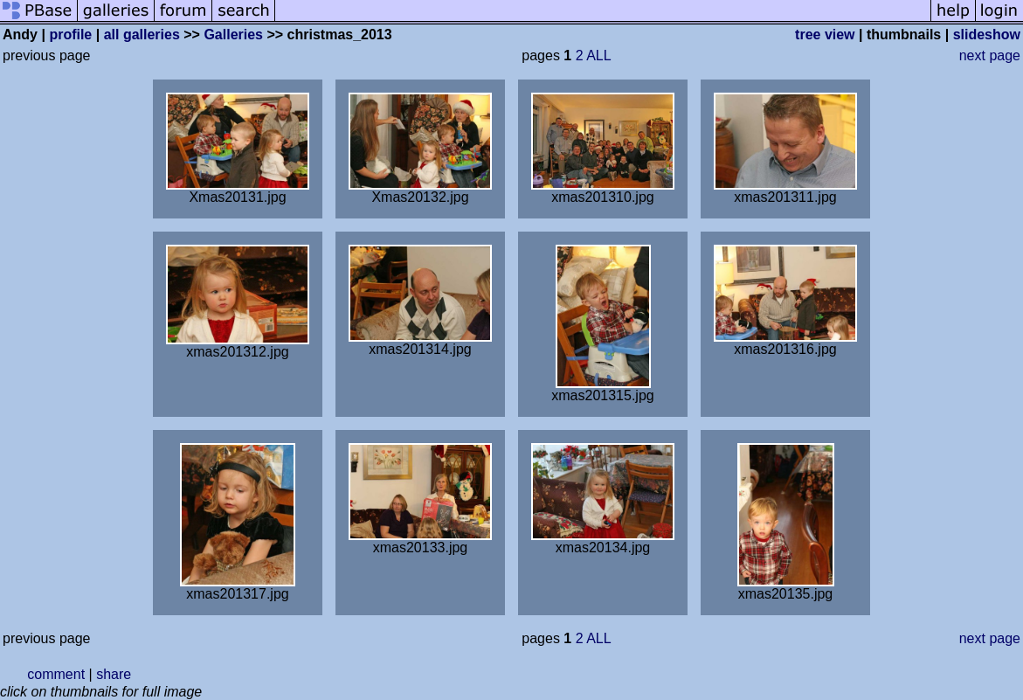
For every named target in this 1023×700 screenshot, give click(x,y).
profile (70, 34)
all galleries (142, 34)
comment (56, 674)
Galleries (233, 34)
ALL (598, 55)
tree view (824, 34)
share (113, 674)
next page (989, 55)
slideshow (986, 34)
